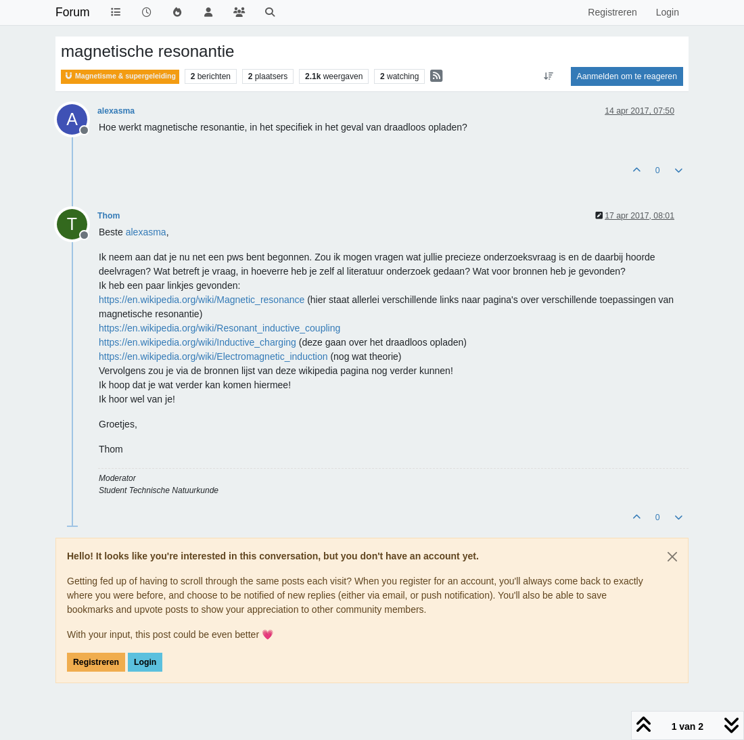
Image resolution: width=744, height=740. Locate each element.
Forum (72, 12)
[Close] (672, 556)
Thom (108, 216)
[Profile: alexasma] (146, 232)
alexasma (116, 111)
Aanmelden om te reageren (627, 76)
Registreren (96, 662)
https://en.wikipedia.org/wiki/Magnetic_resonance (201, 299)
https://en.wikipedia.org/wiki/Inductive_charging (197, 342)
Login (145, 662)
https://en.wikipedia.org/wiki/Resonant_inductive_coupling (219, 328)
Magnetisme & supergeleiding (120, 76)
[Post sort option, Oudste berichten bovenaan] (548, 76)
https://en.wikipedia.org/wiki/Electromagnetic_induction (213, 356)
